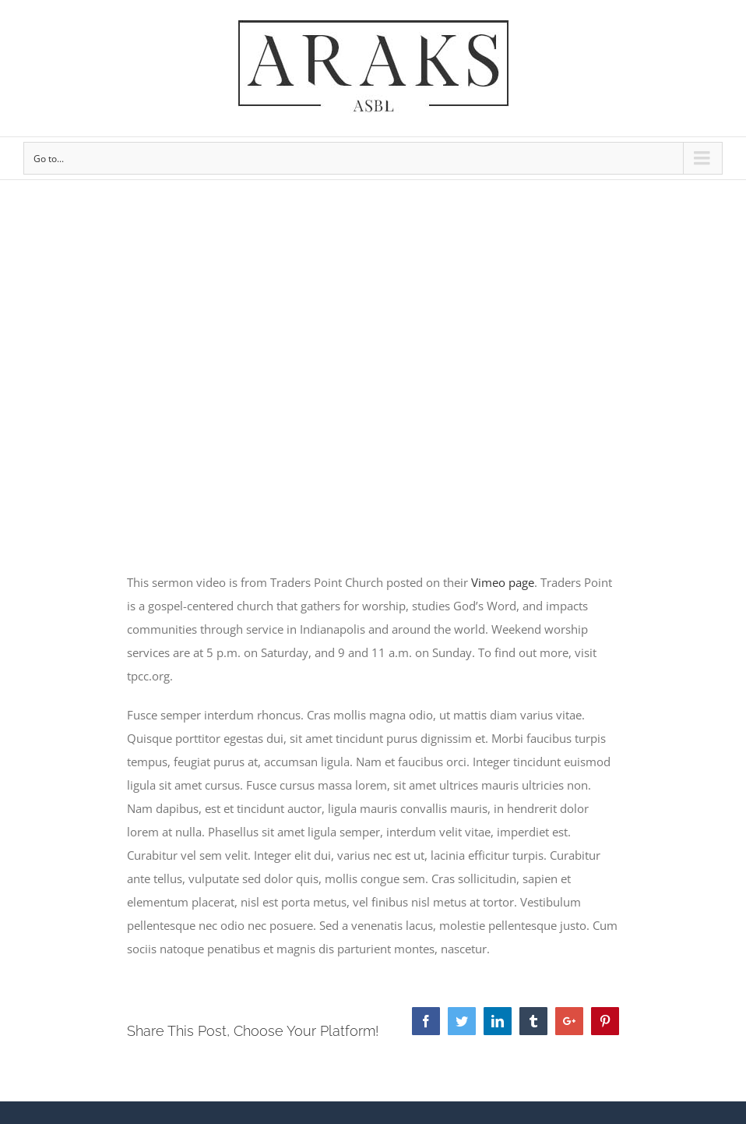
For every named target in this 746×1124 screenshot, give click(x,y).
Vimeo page (502, 582)
